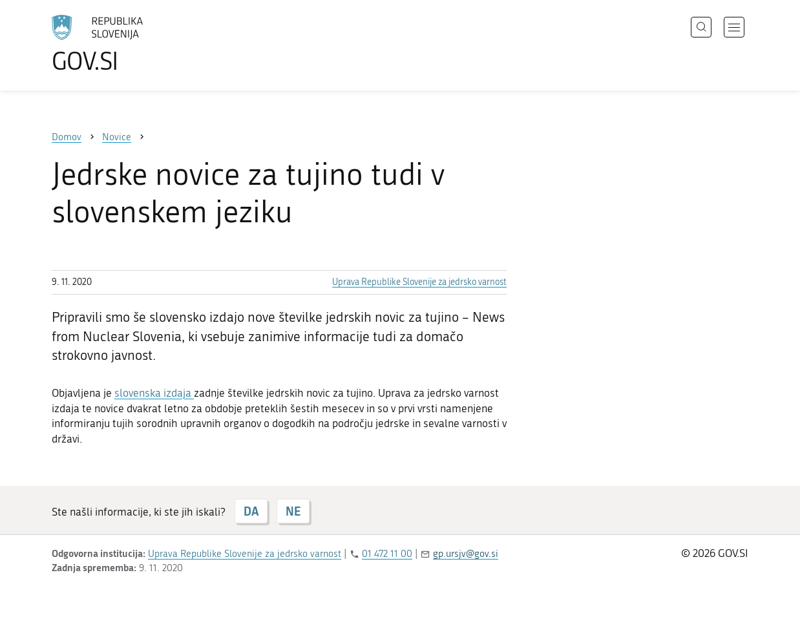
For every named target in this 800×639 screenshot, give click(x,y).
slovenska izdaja (154, 392)
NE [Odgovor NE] (293, 511)
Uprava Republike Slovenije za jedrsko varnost (419, 282)
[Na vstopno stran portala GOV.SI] (133, 44)
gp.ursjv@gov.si (465, 554)
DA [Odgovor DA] (251, 511)
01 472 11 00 (387, 554)
